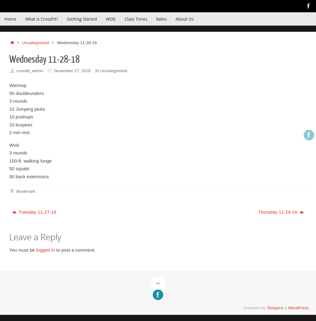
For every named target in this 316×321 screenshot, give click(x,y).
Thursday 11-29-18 (281, 212)
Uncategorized (35, 42)
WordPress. (299, 308)
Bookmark (25, 191)
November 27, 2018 (72, 70)
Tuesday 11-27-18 (34, 212)
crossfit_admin (29, 70)
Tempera (275, 308)
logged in (45, 250)
